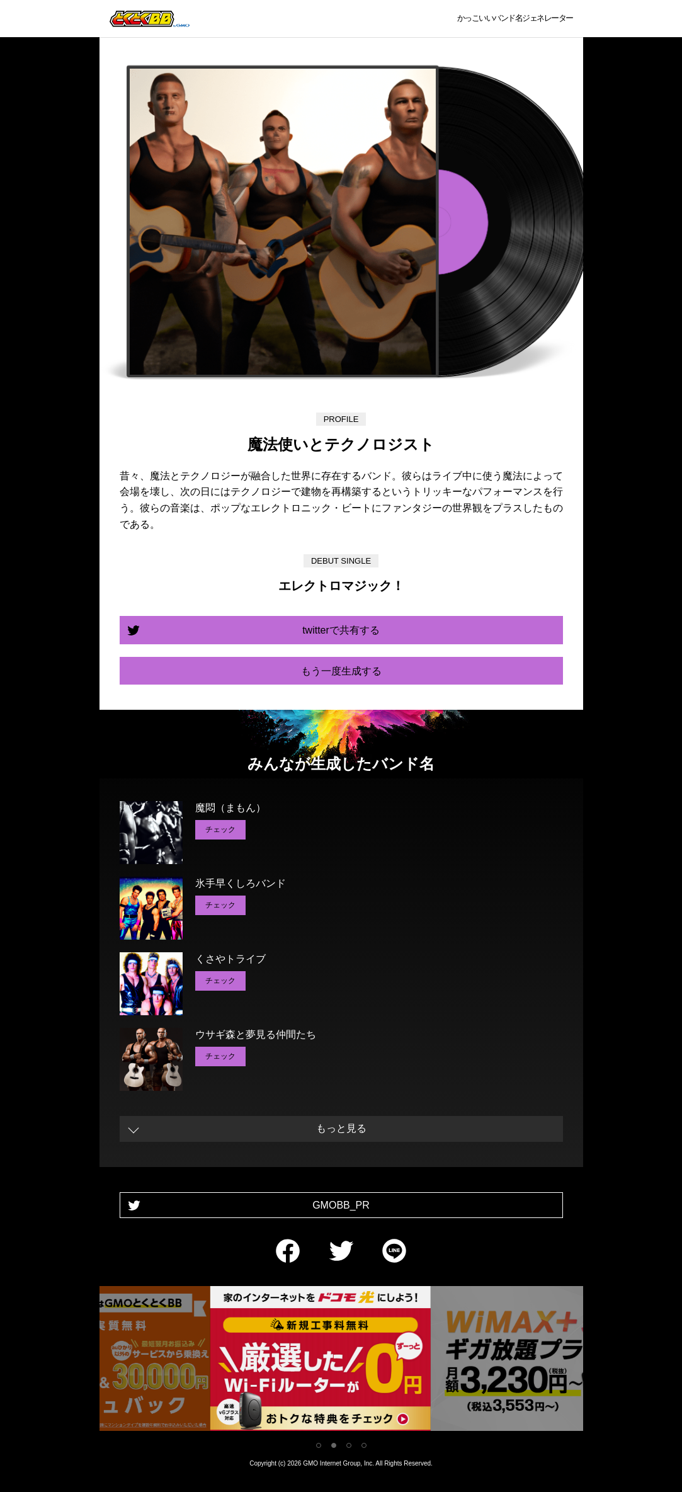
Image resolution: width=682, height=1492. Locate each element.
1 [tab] (318, 1445)
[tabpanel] (341, 1360)
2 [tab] (333, 1445)
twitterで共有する (341, 630)
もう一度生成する (341, 671)
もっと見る (341, 1128)
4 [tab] (364, 1445)
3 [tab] (348, 1445)
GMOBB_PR (341, 1205)
